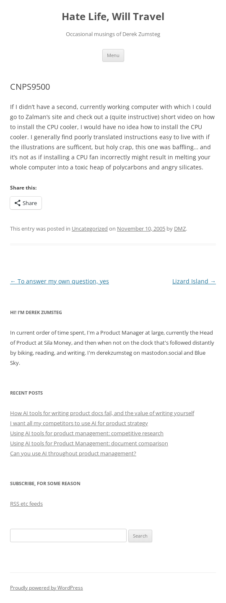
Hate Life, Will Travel (113, 16)
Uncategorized (90, 228)
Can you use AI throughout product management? (73, 453)
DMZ (180, 228)
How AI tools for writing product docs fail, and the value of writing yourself (102, 413)
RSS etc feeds (26, 503)
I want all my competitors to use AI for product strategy (79, 423)
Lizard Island (194, 281)
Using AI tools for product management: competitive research (87, 433)
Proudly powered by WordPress (46, 587)
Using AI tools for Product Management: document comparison (89, 443)
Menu (113, 55)
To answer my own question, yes (59, 281)
